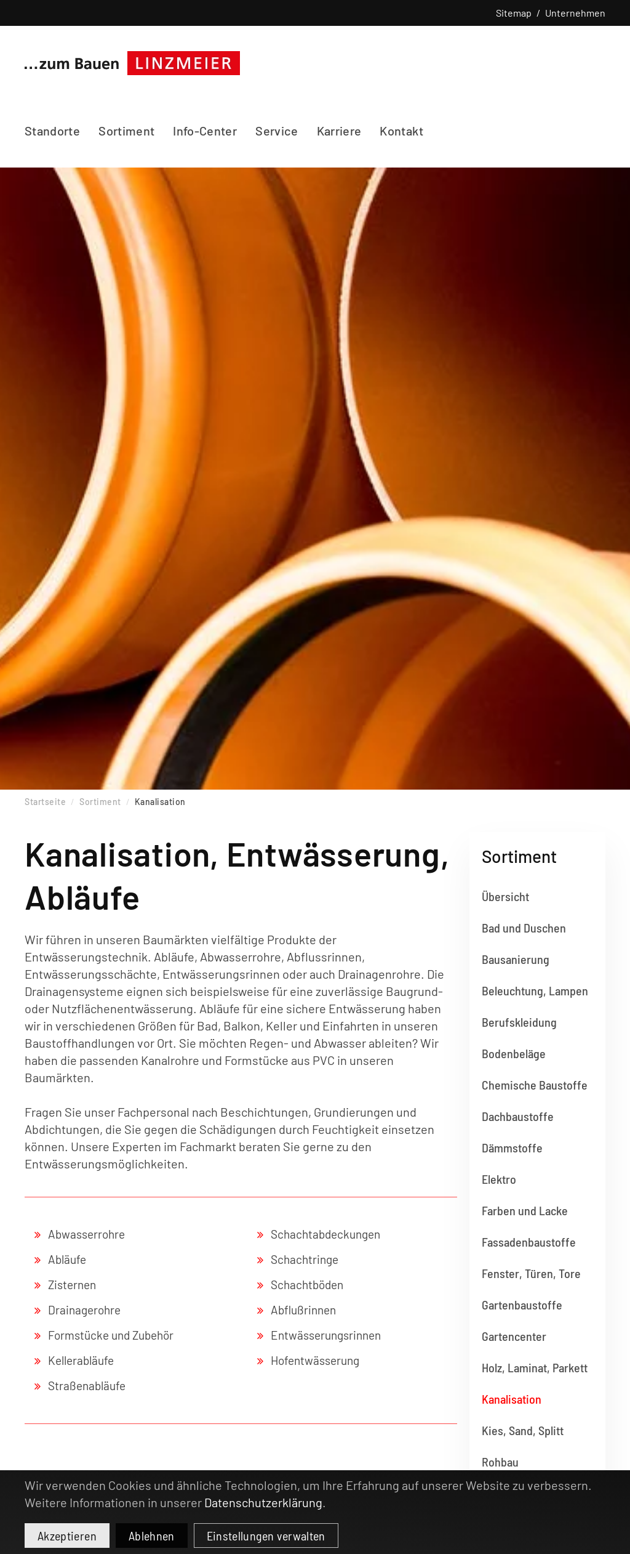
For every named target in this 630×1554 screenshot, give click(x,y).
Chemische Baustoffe (535, 1084)
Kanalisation (511, 1398)
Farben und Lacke (525, 1210)
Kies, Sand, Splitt (523, 1430)
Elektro (499, 1179)
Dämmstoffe (512, 1147)
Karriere (339, 130)
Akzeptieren (67, 1535)
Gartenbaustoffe (522, 1304)
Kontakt (401, 130)
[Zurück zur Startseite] (132, 62)
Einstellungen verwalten (266, 1535)
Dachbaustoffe (518, 1116)
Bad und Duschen (524, 927)
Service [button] (276, 130)
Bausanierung (515, 959)
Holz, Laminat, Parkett (535, 1367)
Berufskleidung (519, 1021)
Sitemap (514, 12)
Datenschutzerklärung (263, 1502)
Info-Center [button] (205, 130)
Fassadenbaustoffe (529, 1241)
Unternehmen (575, 12)
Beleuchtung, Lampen (535, 990)
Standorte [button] (52, 130)
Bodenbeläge (514, 1053)
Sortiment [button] (126, 130)
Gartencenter (514, 1336)
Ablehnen (152, 1535)
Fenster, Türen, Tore (531, 1273)
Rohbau (500, 1461)
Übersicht (505, 896)
